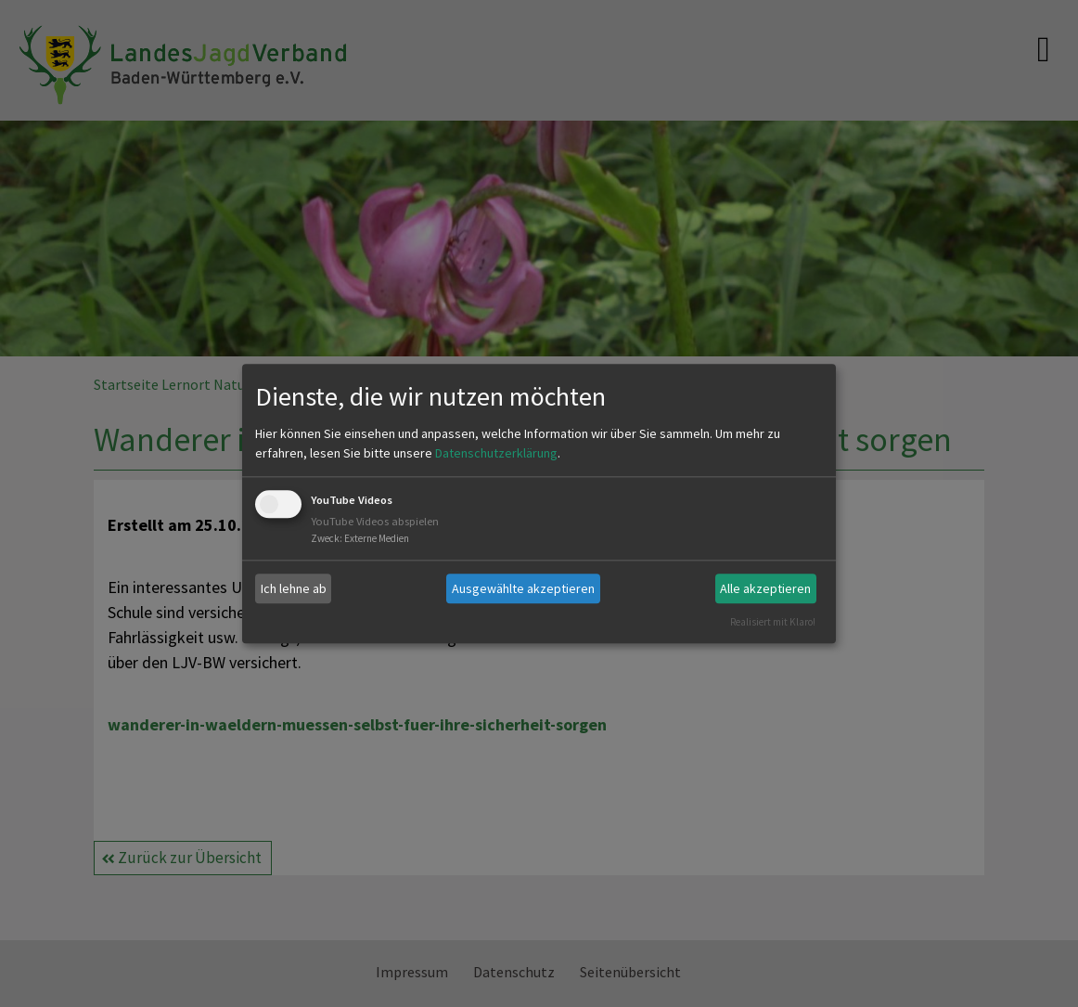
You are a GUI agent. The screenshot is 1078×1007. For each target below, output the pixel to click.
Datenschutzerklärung (496, 453)
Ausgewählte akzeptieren (523, 588)
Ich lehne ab (294, 588)
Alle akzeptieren (765, 588)
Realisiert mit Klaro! (772, 621)
